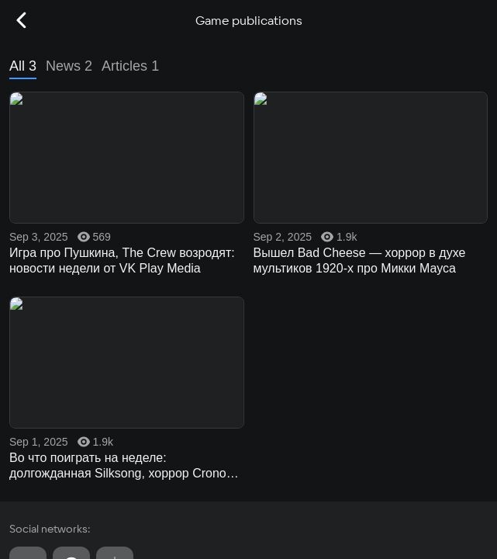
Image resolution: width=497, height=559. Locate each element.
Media (248, 312)
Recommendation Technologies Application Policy (117, 525)
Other (248, 374)
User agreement (43, 472)
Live (248, 281)
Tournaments (248, 343)
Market (248, 250)
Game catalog (248, 188)
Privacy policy (39, 499)
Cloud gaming (248, 219)
